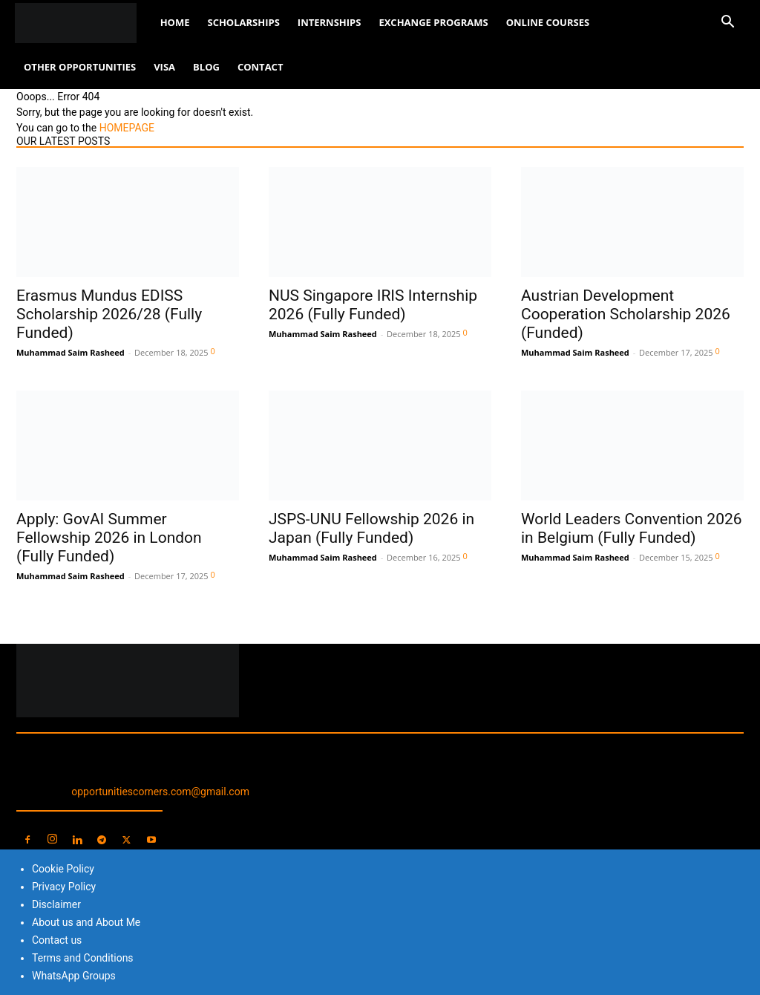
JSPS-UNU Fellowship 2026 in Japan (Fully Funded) (371, 528)
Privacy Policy (64, 887)
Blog (206, 67)
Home (175, 22)
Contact (261, 67)
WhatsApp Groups (74, 976)
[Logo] (83, 22)
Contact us (57, 940)
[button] (727, 23)
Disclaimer (56, 904)
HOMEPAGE (126, 128)
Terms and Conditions (83, 958)
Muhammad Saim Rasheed (70, 352)
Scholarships (243, 22)
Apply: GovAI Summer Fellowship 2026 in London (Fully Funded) (109, 537)
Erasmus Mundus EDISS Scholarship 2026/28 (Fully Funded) (109, 314)
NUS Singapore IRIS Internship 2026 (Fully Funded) (373, 305)
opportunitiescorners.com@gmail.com (160, 791)
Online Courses (547, 22)
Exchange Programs (433, 22)
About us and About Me (86, 922)
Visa (164, 67)
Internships (329, 22)
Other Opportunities (80, 67)
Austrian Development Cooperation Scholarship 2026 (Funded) (625, 314)
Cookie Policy (63, 869)
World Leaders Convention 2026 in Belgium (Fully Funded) (631, 528)
